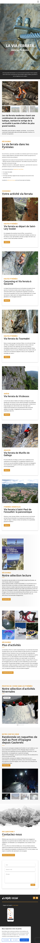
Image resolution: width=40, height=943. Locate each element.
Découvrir (20, 54)
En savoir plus (6, 599)
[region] (15, 934)
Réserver (7, 242)
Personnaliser (6, 940)
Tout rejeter (15, 940)
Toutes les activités (7, 672)
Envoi (33, 885)
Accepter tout (24, 940)
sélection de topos (11, 180)
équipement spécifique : (18, 169)
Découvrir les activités (8, 855)
